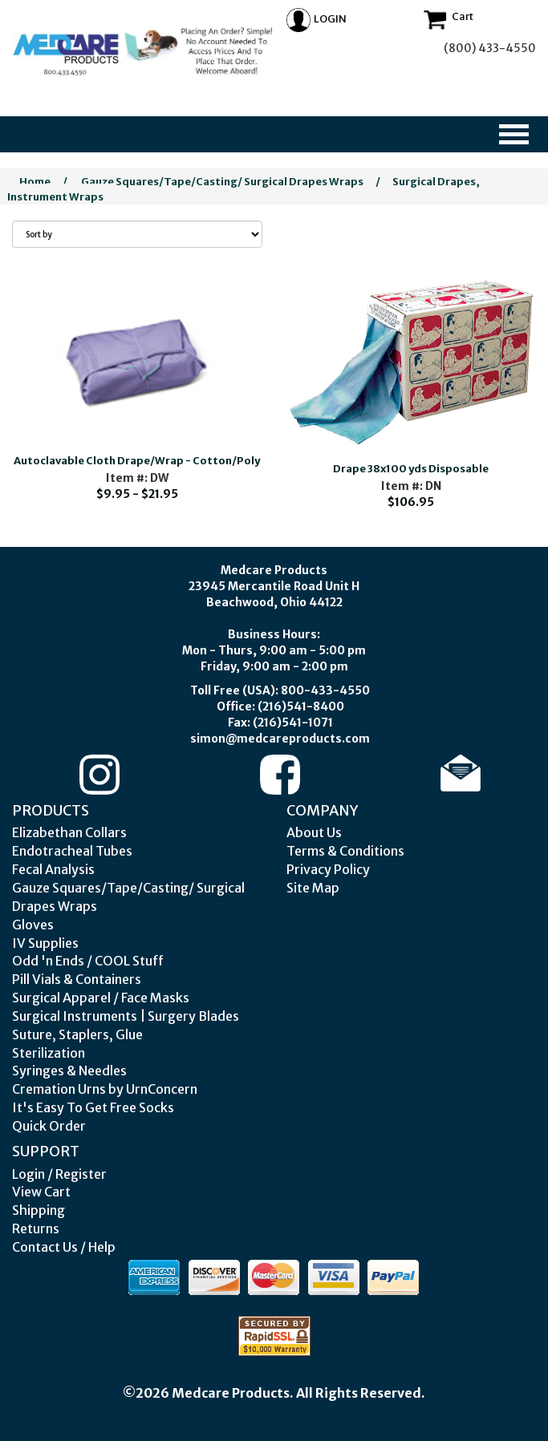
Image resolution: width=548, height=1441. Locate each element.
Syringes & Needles (69, 1071)
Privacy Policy (328, 869)
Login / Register (59, 1174)
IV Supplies (45, 943)
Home (35, 181)
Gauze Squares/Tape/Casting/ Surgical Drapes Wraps (222, 181)
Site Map (312, 888)
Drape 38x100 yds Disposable (411, 469)
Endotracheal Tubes (72, 851)
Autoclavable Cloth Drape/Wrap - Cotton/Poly (137, 461)
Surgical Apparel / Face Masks (100, 998)
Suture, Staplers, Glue (77, 1034)
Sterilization (48, 1053)
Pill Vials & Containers (76, 979)
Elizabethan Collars (69, 832)
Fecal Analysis (53, 869)
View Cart (41, 1192)
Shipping (38, 1210)
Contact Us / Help (64, 1247)
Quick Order (49, 1126)
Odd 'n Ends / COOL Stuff (88, 961)
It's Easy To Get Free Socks (93, 1107)
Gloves (33, 925)
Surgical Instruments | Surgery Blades (125, 1016)
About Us (314, 832)
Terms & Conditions (345, 851)
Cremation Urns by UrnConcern (104, 1089)
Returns (35, 1228)
